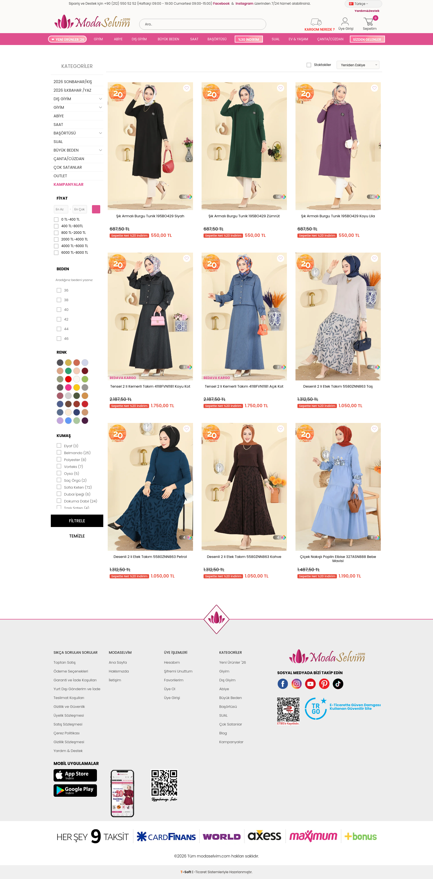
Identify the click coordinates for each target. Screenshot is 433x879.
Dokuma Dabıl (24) (77, 501)
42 (62, 319)
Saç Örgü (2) (72, 480)
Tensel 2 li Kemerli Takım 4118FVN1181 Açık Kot (244, 386)
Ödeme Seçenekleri (71, 671)
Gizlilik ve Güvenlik (69, 706)
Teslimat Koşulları (69, 697)
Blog (223, 733)
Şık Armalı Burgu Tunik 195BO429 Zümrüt (244, 216)
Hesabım (172, 662)
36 (62, 290)
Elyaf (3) (67, 446)
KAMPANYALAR (68, 184)
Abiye (224, 689)
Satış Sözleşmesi (68, 724)
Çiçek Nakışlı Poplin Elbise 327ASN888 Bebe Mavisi (338, 558)
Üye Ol (169, 689)
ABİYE (118, 39)
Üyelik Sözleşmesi (69, 715)
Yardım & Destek (68, 750)
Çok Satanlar (230, 724)
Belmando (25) (74, 452)
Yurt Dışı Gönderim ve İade (77, 689)
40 (62, 310)
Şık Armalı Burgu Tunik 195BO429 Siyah (150, 216)
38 (62, 300)
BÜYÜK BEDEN (168, 39)
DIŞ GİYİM (139, 39)
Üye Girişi (172, 697)
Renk (62, 352)
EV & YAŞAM (298, 39)
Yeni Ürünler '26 (232, 662)
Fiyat (62, 198)
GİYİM (98, 39)
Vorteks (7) (70, 466)
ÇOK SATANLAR (68, 167)
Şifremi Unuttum (178, 671)
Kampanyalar (231, 742)
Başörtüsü (228, 706)
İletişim (115, 680)
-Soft (186, 853)
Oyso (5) (68, 473)
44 (62, 329)
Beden (63, 269)
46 (62, 338)
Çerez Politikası (67, 733)
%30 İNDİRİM (248, 39)
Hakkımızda (119, 671)
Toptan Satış (65, 662)
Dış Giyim (227, 680)
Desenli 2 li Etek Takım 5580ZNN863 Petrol (150, 556)
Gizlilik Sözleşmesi (69, 742)
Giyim (224, 671)
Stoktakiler (319, 65)
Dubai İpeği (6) (74, 494)
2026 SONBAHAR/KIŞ (73, 81)
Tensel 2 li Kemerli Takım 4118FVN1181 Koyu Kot (150, 386)
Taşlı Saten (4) (73, 508)
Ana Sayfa (118, 662)
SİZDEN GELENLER (367, 39)
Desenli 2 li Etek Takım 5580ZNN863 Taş (338, 386)
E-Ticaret (199, 853)
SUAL (275, 39)
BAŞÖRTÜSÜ (216, 39)
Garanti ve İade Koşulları (75, 680)
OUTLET (60, 176)
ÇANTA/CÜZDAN (330, 39)
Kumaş (64, 435)
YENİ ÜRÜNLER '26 (70, 39)
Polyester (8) (71, 459)
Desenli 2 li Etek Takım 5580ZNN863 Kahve (244, 556)
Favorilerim (173, 680)
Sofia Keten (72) (74, 487)
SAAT (194, 39)
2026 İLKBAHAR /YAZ (72, 90)
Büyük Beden (230, 697)
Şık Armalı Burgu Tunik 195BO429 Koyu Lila (338, 216)
